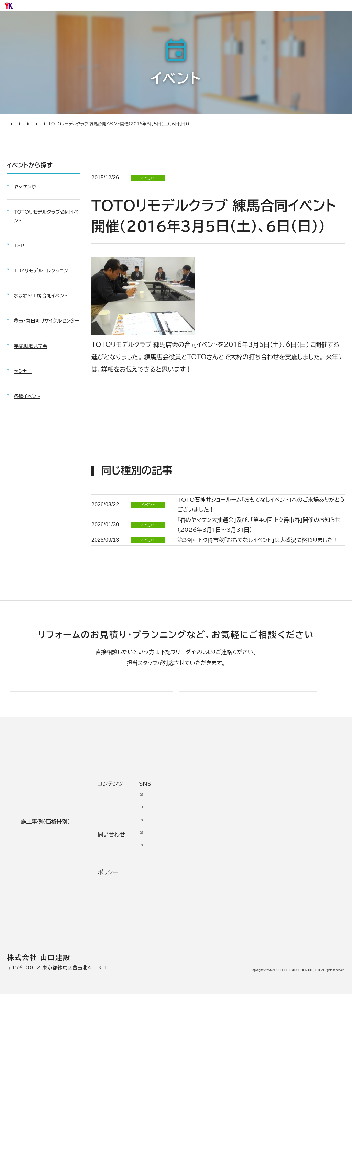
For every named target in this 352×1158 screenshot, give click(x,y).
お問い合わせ (249, 986)
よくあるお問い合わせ (45, 1013)
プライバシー (248, 1036)
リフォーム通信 (148, 9)
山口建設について (317, 28)
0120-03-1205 (253, 9)
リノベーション (120, 935)
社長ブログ (178, 9)
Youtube (305, 933)
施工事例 (166, 28)
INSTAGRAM (308, 969)
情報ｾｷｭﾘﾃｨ (248, 1055)
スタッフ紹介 (192, 1032)
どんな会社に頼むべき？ (45, 950)
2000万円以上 (122, 973)
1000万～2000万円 (125, 988)
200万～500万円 (127, 1023)
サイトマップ (206, 9)
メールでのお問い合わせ (223, 810)
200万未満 (117, 1036)
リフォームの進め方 (44, 935)
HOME (14, 151)
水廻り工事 (115, 948)
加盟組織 (191, 985)
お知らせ (120, 9)
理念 (185, 973)
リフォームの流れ (41, 967)
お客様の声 (206, 28)
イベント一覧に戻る (218, 469)
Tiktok (301, 998)
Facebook (307, 946)
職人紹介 (191, 1048)
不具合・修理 (248, 1004)
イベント (36, 151)
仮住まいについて (42, 979)
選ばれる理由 (124, 28)
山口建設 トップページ (34, 875)
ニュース (246, 933)
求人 (185, 1073)
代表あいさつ (193, 956)
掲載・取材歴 (192, 1013)
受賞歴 (188, 998)
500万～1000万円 (125, 1007)
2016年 (130, 151)
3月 (149, 151)
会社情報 (191, 941)
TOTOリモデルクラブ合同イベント (82, 151)
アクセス (190, 1061)
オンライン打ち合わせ (44, 994)
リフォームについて (257, 28)
